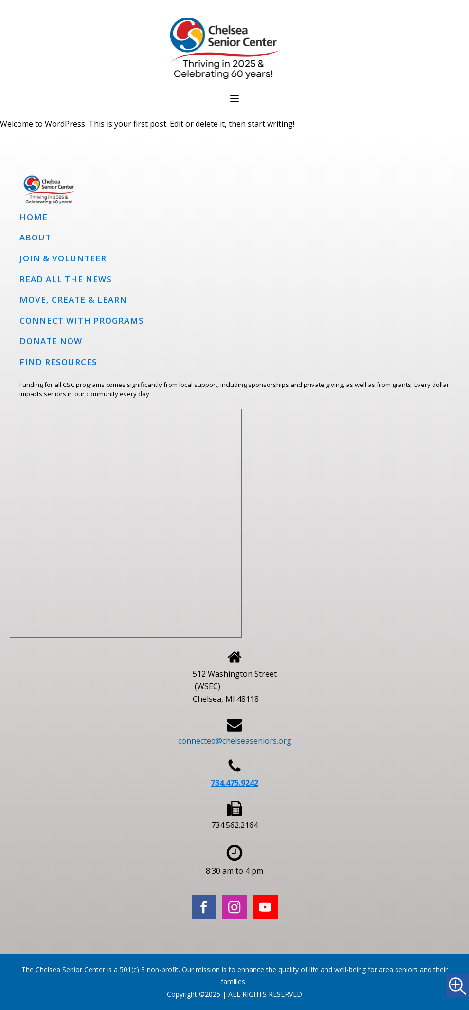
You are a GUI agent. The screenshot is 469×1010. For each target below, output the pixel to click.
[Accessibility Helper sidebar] (457, 986)
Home (33, 216)
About (35, 237)
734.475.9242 (234, 782)
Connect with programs (81, 320)
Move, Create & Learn (73, 299)
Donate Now (50, 341)
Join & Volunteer (63, 258)
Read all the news (65, 279)
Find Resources (58, 361)
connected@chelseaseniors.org (234, 740)
